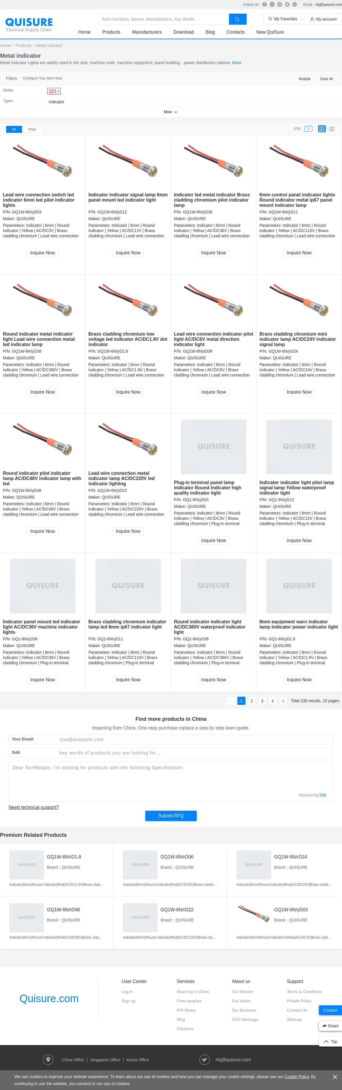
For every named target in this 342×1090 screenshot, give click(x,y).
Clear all (326, 79)
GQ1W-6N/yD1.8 (112, 351)
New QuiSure (270, 32)
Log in (127, 991)
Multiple (305, 79)
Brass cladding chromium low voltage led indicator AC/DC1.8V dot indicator (127, 339)
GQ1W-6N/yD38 (26, 351)
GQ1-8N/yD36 (25, 639)
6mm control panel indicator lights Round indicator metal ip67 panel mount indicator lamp (297, 200)
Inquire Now (42, 252)
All (14, 129)
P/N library (186, 1010)
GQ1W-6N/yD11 (283, 212)
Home (84, 32)
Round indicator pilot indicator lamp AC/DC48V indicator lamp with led (42, 478)
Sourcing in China (193, 991)
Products (111, 32)
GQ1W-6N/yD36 (197, 212)
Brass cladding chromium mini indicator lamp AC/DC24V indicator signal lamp (297, 339)
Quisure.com (49, 998)
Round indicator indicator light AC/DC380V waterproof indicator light (209, 627)
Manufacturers (147, 32)
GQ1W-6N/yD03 (26, 212)
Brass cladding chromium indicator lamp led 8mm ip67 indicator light (127, 624)
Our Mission (243, 991)
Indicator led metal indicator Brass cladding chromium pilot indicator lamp (212, 200)
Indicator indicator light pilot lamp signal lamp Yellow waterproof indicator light (296, 487)
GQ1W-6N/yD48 (26, 490)
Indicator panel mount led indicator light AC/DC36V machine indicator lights (41, 627)
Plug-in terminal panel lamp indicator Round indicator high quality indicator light (207, 487)
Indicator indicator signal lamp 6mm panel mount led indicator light (128, 197)
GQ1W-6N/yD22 (112, 490)
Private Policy (299, 1001)
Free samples (189, 1001)
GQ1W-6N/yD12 (112, 212)
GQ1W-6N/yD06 (197, 351)
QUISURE (26, 218)
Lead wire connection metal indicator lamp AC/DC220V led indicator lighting (121, 478)
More (236, 62)
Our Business (244, 1010)
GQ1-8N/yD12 (281, 499)
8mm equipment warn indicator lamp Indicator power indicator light (298, 624)
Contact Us (297, 1010)
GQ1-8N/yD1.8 (281, 639)
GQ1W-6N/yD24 (283, 351)
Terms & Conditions (304, 991)
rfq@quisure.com (328, 5)
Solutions (185, 1028)
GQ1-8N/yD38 (196, 639)
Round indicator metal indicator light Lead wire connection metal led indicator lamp (39, 339)
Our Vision (241, 1001)
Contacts (235, 32)
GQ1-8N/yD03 (196, 499)
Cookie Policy (297, 1076)
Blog (210, 32)
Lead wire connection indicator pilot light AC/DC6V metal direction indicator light (213, 339)
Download (183, 32)
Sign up (128, 1001)
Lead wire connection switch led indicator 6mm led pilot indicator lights (38, 200)
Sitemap (294, 1019)
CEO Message (245, 1019)
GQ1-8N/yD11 (110, 639)
